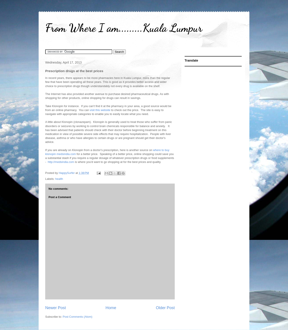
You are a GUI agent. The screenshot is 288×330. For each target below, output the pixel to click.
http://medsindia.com (61, 162)
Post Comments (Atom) (77, 316)
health (59, 178)
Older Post (165, 308)
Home (111, 308)
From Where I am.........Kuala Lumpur (123, 28)
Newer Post (55, 308)
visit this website (100, 110)
